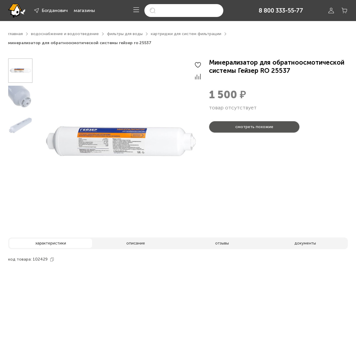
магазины (84, 10)
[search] (183, 10)
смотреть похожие (254, 126)
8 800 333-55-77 (281, 10)
